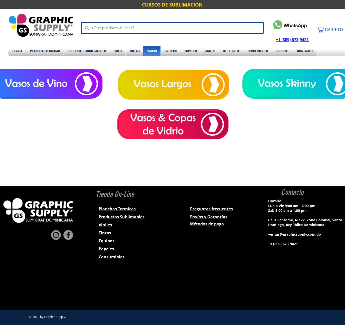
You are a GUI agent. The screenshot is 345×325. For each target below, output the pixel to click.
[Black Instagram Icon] (292, 288)
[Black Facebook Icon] (285, 288)
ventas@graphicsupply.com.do (294, 234)
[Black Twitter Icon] (298, 288)
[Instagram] (56, 235)
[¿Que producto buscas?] (172, 28)
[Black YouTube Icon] (305, 288)
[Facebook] (68, 235)
